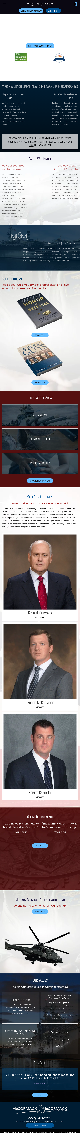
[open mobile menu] (4, 4)
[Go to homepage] (40, 4)
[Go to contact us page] (31, 10)
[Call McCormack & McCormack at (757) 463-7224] (75, 4)
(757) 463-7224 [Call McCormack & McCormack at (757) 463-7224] (40, 1118)
